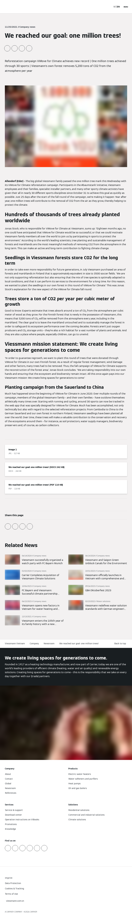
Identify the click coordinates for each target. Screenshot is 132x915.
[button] (120, 643)
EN (118, 6)
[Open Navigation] (126, 7)
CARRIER (33, 912)
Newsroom (49, 643)
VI (114, 6)
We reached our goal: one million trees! (79, 643)
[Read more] (34, 559)
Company (34, 643)
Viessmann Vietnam (15, 643)
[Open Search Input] (108, 7)
